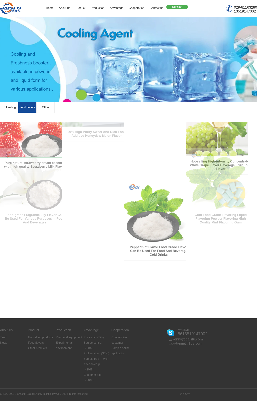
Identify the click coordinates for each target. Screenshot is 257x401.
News (3, 342)
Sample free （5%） (97, 358)
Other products (37, 348)
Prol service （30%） (97, 353)
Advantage (117, 7)
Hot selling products (40, 337)
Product (80, 7)
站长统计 (185, 393)
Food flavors (27, 107)
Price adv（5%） (94, 337)
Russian (177, 6)
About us (64, 7)
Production (97, 7)
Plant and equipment (69, 337)
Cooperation (136, 7)
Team (3, 337)
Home (50, 7)
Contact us (156, 7)
